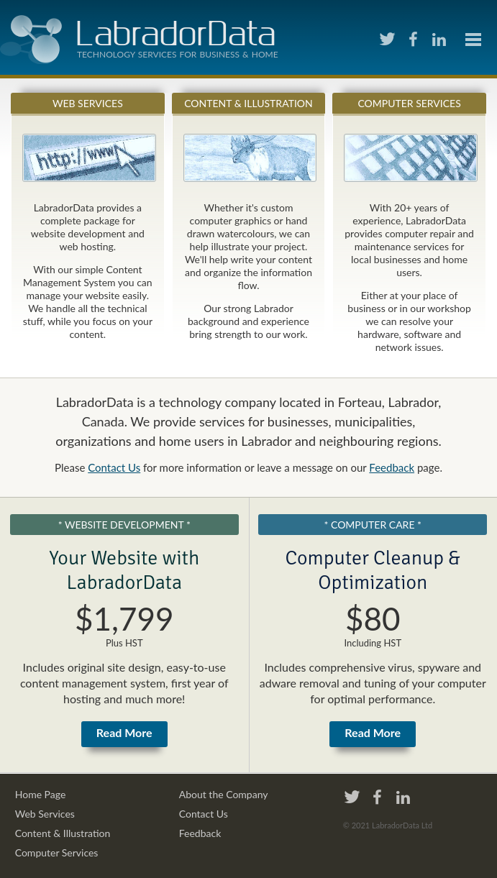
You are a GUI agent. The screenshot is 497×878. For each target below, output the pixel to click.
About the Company (223, 794)
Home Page (40, 794)
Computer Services (408, 103)
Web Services (88, 103)
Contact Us (114, 467)
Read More (124, 732)
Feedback (391, 467)
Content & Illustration (248, 103)
